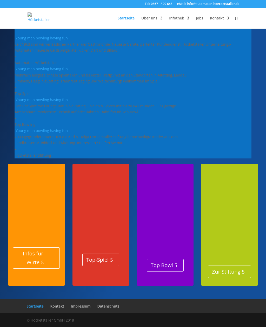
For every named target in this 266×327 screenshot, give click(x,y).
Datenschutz (108, 306)
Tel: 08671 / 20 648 (158, 4)
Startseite (126, 18)
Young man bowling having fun (42, 38)
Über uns (149, 18)
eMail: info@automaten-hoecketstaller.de (208, 4)
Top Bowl (162, 265)
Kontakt (217, 18)
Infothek (176, 18)
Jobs (199, 18)
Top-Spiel (97, 259)
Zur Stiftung (226, 271)
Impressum (81, 306)
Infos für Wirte (33, 258)
